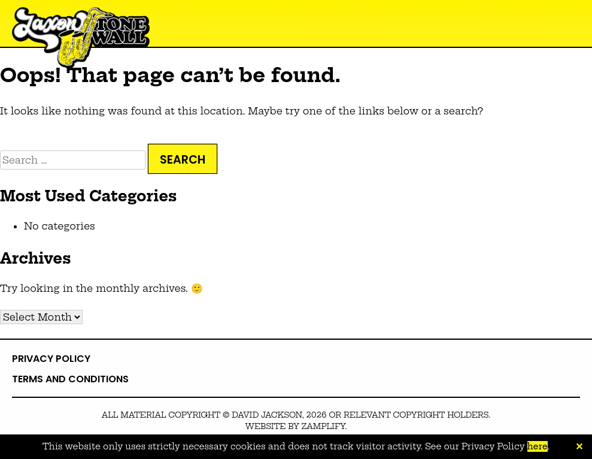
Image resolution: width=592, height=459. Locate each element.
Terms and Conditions (70, 379)
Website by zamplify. (296, 426)
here (537, 446)
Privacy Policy (51, 359)
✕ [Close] (579, 447)
